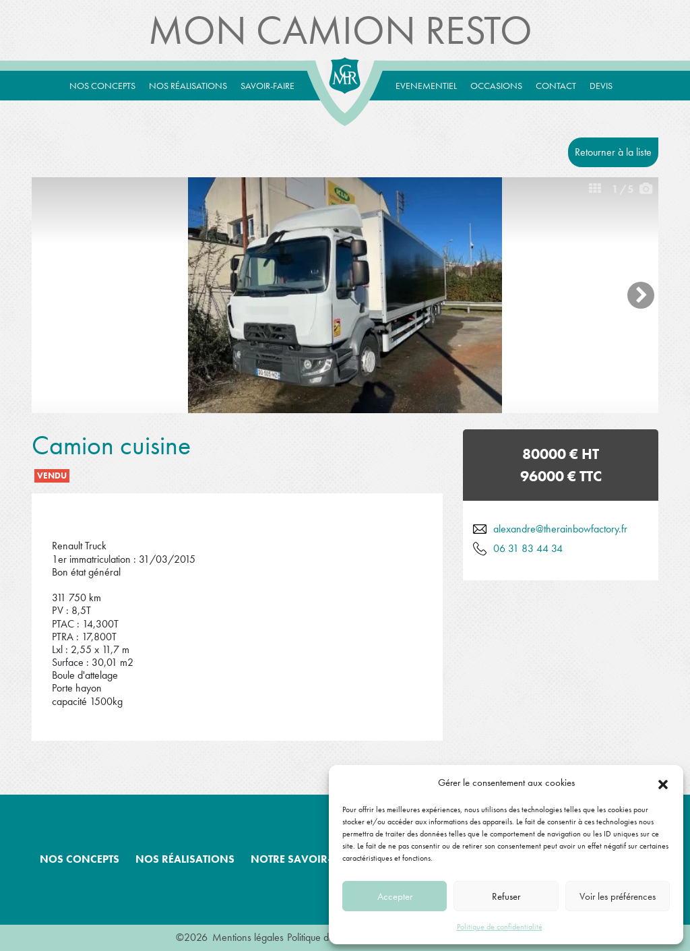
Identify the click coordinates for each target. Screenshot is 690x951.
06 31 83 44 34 (528, 548)
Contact (556, 86)
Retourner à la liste (613, 152)
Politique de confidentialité (499, 926)
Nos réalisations (188, 86)
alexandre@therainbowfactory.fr (560, 529)
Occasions (496, 86)
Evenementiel (426, 86)
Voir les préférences (617, 896)
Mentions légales (248, 937)
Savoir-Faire (267, 86)
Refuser (506, 896)
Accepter (394, 896)
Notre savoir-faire (305, 859)
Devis (601, 86)
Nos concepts (102, 86)
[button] (663, 782)
